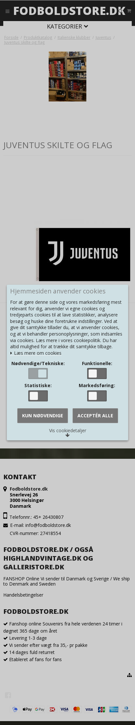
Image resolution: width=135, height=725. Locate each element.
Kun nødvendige (42, 415)
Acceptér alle (95, 415)
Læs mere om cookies (35, 353)
